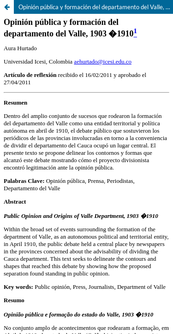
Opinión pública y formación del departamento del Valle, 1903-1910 (95, 7)
